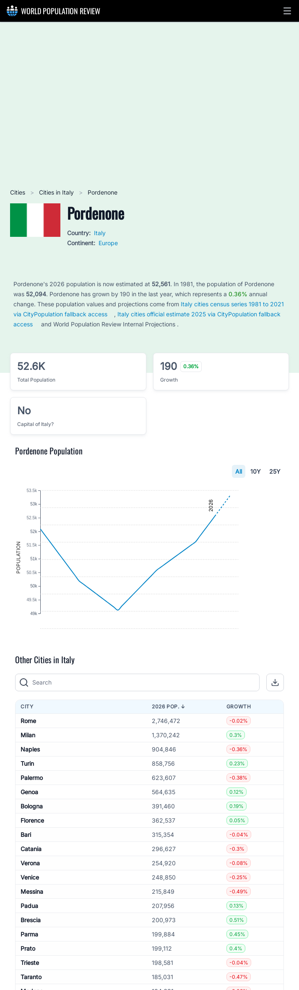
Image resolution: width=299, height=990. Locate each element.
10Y (255, 471)
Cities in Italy (57, 192)
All (238, 471)
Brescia (31, 952)
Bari (26, 866)
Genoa (29, 824)
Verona (30, 895)
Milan (28, 767)
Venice (30, 909)
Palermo (32, 809)
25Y (275, 471)
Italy (100, 232)
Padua (29, 937)
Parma (29, 966)
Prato (28, 980)
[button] (287, 11)
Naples (30, 781)
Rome (28, 753)
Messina (32, 923)
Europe (108, 242)
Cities (18, 192)
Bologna (32, 838)
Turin (27, 795)
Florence (32, 852)
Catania (31, 881)
